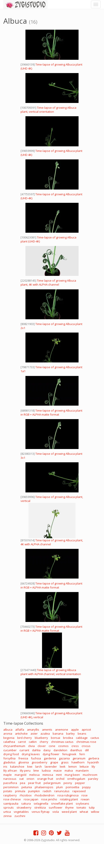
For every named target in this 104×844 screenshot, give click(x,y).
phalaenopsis (44, 787)
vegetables (21, 812)
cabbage (82, 738)
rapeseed (79, 791)
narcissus (9, 779)
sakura (26, 803)
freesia (23, 758)
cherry (44, 742)
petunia (26, 787)
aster (34, 734)
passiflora (10, 783)
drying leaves (31, 754)
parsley (93, 779)
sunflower (55, 807)
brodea (68, 738)
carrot (22, 742)
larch (38, 767)
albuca (7, 730)
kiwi (29, 767)
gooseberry (39, 762)
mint (59, 775)
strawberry (24, 807)
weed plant (69, 812)
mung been (72, 775)
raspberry (10, 795)
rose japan (31, 799)
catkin (33, 742)
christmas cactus (62, 742)
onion (30, 779)
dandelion (60, 750)
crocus (86, 746)
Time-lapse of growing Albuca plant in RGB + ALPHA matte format (51, 412)
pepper (80, 783)
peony (68, 783)
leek (62, 767)
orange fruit (45, 779)
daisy (47, 750)
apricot (86, 730)
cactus (95, 738)
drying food (11, 754)
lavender (51, 767)
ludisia (46, 770)
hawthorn (78, 762)
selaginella (41, 803)
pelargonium (52, 783)
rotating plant (69, 799)
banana (58, 734)
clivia (31, 746)
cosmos (63, 746)
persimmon (11, 787)
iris (5, 767)
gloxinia (23, 762)
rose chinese (12, 799)
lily (93, 767)
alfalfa (19, 730)
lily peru (25, 770)
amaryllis (33, 730)
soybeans (82, 803)
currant (24, 750)
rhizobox (26, 795)
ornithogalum (76, 779)
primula (20, 791)
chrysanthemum (14, 746)
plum (59, 787)
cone (52, 746)
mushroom (90, 775)
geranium (79, 758)
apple (75, 730)
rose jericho (49, 799)
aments (47, 730)
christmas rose (86, 742)
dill (87, 750)
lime (36, 770)
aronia (7, 734)
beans (82, 734)
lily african (10, 770)
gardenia (50, 758)
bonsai (55, 738)
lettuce (84, 767)
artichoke (21, 734)
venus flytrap (41, 812)
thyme (69, 807)
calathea (9, 742)
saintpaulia (10, 803)
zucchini (19, 816)
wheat (84, 812)
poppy (86, 787)
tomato (81, 807)
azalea (45, 734)
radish (47, 791)
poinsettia (72, 787)
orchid (60, 779)
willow (95, 812)
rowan (85, 799)
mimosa (47, 775)
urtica (7, 812)
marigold (20, 775)
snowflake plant (62, 803)
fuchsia (36, 758)
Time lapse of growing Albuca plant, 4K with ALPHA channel (48, 282)
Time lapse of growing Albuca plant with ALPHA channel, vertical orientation (51, 672)
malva (69, 770)
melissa (34, 775)
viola (55, 812)
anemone (61, 730)
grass (65, 762)
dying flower (51, 754)
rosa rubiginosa (68, 795)
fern (82, 754)
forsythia (9, 758)
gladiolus (9, 762)
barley (70, 734)
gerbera (93, 758)
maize (58, 770)
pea (22, 783)
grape (54, 762)
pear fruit (34, 783)
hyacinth (93, 762)
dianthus (76, 750)
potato (7, 791)
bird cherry (24, 738)
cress (75, 746)
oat (21, 779)
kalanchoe (17, 767)
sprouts (8, 807)
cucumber (10, 750)
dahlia (36, 750)
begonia (8, 738)
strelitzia (40, 807)
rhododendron (44, 795)
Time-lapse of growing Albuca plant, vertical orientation (48, 110)
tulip (92, 807)
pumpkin (34, 791)
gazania (64, 758)
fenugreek (69, 754)
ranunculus (61, 791)
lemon (72, 767)
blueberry (41, 738)
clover (42, 746)
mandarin (82, 770)
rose (84, 795)
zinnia (7, 816)
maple (7, 775)
